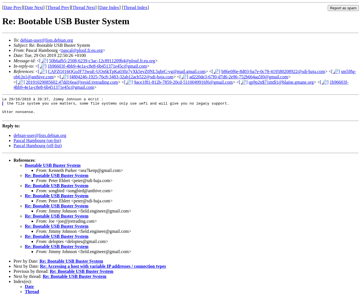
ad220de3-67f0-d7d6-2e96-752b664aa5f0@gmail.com (238, 76)
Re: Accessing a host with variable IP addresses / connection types (103, 270)
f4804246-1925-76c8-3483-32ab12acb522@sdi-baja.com (121, 76)
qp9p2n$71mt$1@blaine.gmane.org (281, 82)
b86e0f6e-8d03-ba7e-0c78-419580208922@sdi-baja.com (273, 71)
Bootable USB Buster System (53, 169)
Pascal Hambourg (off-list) (38, 149)
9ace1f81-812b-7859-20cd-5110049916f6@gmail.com (183, 82)
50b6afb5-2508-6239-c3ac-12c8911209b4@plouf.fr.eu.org (102, 60)
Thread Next (83, 7)
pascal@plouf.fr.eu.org (81, 50)
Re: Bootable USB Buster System (56, 179)
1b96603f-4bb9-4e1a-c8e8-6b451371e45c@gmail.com (97, 66)
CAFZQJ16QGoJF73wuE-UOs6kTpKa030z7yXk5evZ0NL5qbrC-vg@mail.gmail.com (127, 71)
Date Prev (13, 7)
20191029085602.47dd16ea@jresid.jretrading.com (72, 82)
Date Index (109, 7)
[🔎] (43, 60)
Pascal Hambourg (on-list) (37, 144)
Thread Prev (58, 7)
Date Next (34, 7)
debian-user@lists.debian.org (46, 40)
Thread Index (135, 7)
